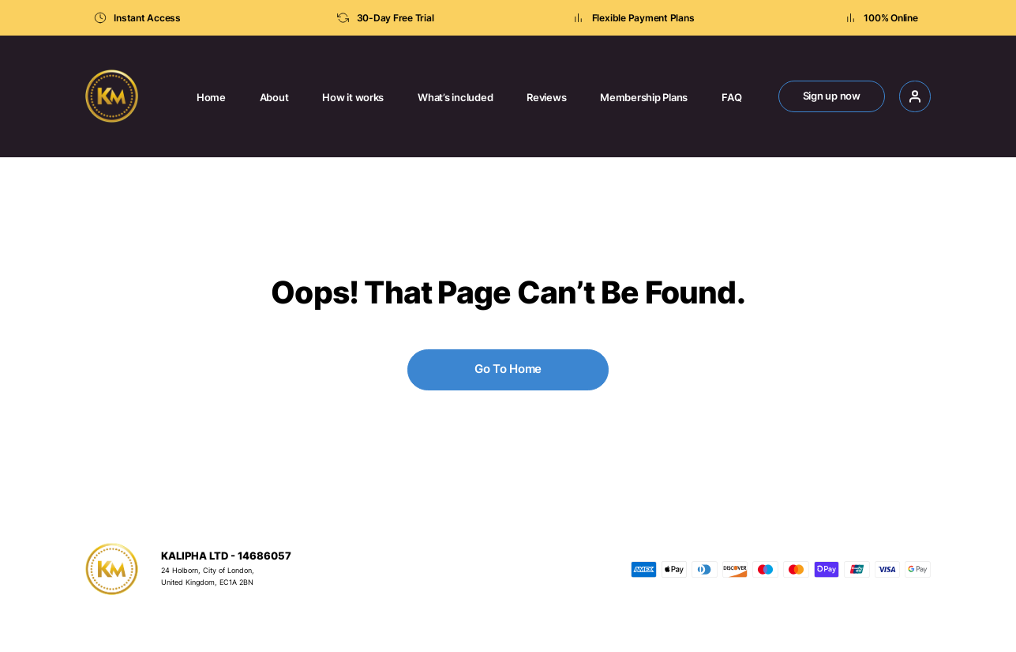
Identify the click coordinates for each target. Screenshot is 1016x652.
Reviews (546, 98)
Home (211, 98)
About (274, 98)
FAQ (731, 98)
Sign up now (831, 96)
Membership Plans (644, 98)
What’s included (455, 98)
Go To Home (508, 368)
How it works (353, 98)
